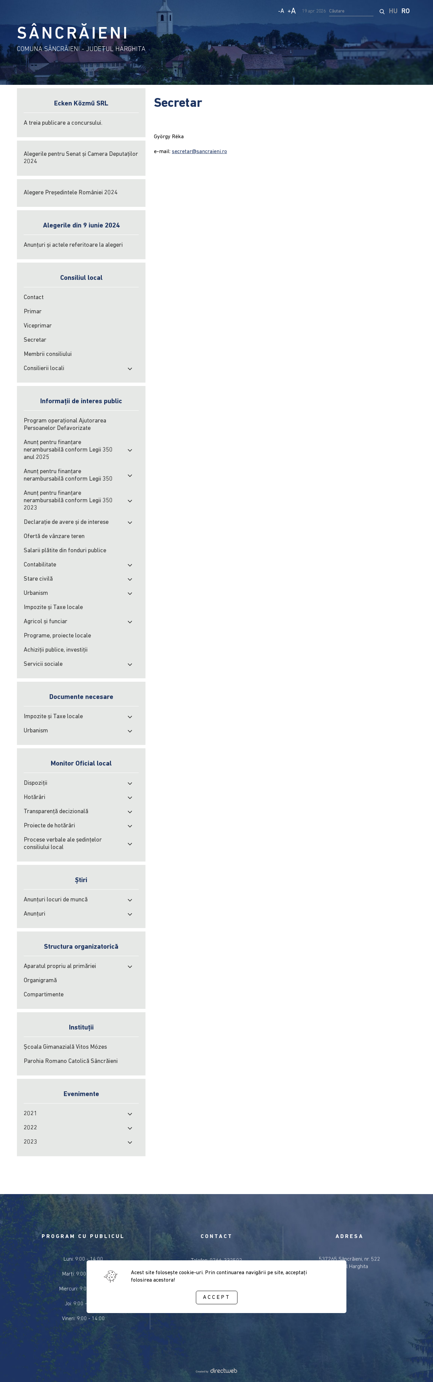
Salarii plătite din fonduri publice (65, 551)
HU (393, 11)
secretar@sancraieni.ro (199, 151)
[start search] (382, 11)
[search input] (351, 11)
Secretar (35, 340)
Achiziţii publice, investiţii (56, 650)
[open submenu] (130, 369)
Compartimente (44, 995)
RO (406, 11)
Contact (34, 297)
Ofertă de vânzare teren (54, 536)
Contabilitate (40, 565)
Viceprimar (38, 326)
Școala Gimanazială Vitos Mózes (65, 1047)
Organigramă (40, 980)
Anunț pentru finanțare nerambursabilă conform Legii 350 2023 (68, 500)
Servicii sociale (43, 664)
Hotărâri (34, 797)
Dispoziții (35, 783)
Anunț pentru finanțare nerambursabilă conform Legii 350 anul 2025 (68, 450)
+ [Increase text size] (292, 11)
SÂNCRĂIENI (73, 34)
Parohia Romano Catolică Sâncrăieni (71, 1061)
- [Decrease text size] (281, 11)
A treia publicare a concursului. (63, 123)
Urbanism (36, 593)
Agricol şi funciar (45, 622)
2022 (30, 1128)
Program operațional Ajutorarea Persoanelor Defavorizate (65, 425)
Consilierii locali (44, 368)
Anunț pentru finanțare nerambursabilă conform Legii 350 (68, 475)
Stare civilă (38, 579)
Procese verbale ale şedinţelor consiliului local (63, 844)
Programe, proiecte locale (57, 636)
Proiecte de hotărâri (49, 826)
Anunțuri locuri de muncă (56, 900)
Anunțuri (34, 914)
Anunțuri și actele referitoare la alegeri (73, 245)
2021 (30, 1114)
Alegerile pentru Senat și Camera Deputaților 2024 (81, 158)
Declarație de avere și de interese (66, 522)
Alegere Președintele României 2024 (71, 193)
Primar (33, 312)
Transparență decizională (56, 811)
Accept (216, 1297)
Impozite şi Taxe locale (53, 607)
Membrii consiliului (48, 354)
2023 (30, 1142)
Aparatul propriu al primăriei (60, 966)
